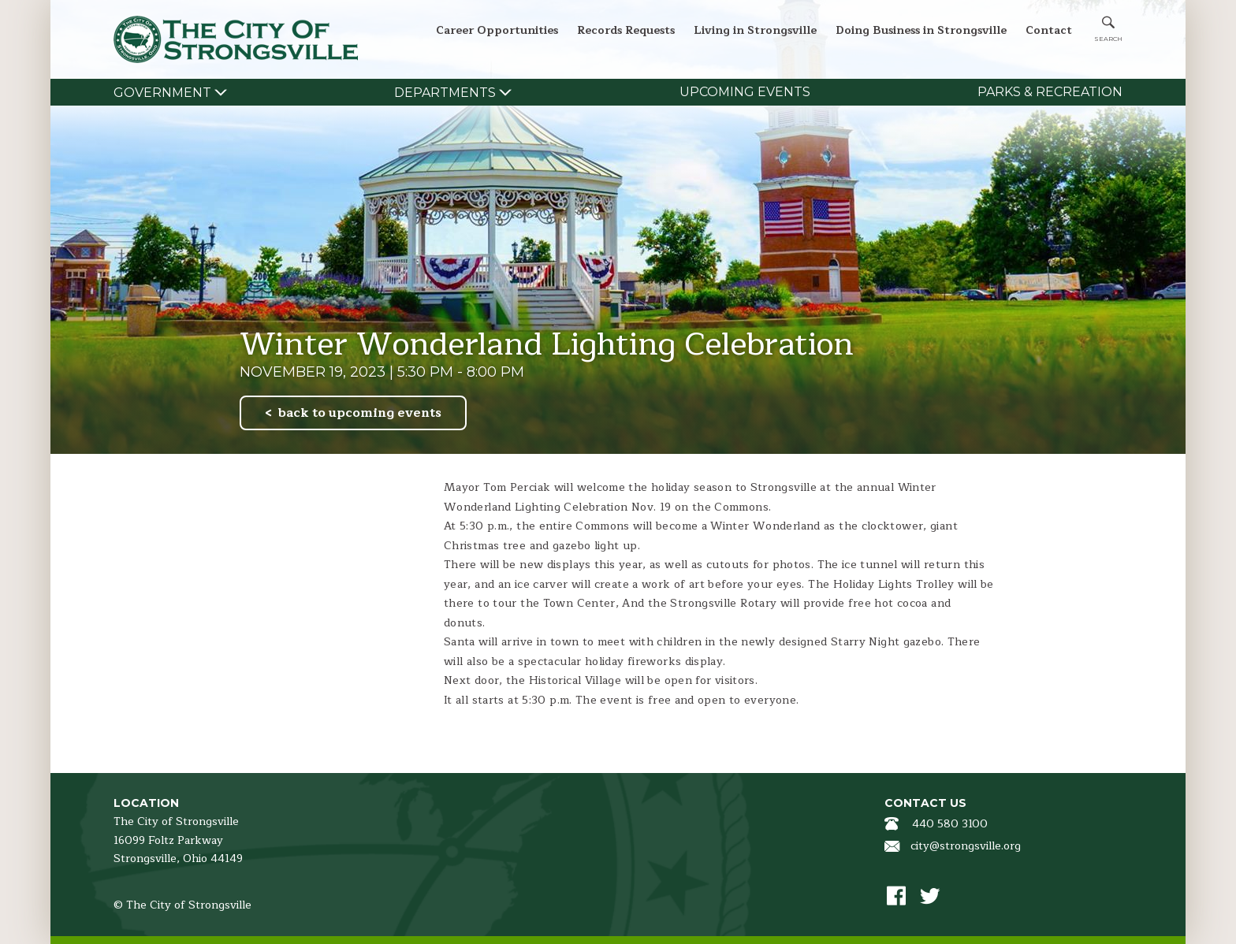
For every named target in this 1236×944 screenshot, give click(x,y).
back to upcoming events (359, 413)
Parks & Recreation (1049, 91)
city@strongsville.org (965, 846)
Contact (1049, 30)
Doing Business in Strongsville (921, 30)
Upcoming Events (744, 91)
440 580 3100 (950, 824)
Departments (445, 92)
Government (162, 92)
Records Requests (626, 30)
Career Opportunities (497, 30)
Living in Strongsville (755, 30)
